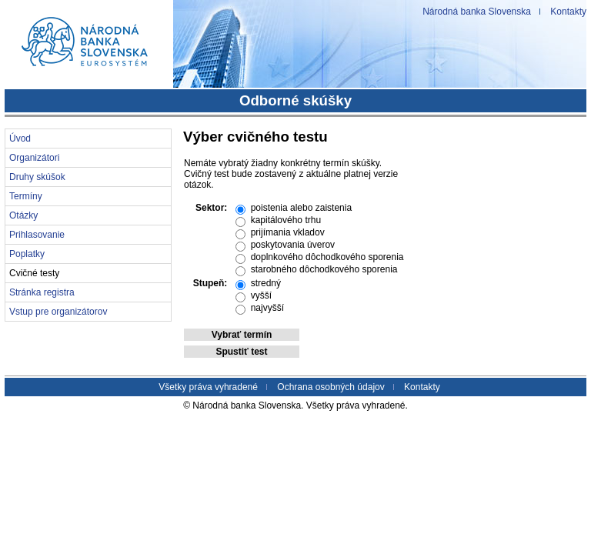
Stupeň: (210, 283)
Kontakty (568, 11)
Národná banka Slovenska (476, 11)
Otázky (23, 215)
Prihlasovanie (37, 234)
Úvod (20, 138)
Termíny (25, 196)
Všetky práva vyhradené (208, 387)
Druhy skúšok (37, 177)
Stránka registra (42, 292)
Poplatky (27, 254)
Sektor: (211, 207)
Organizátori (34, 157)
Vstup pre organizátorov (58, 311)
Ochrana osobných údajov (330, 387)
